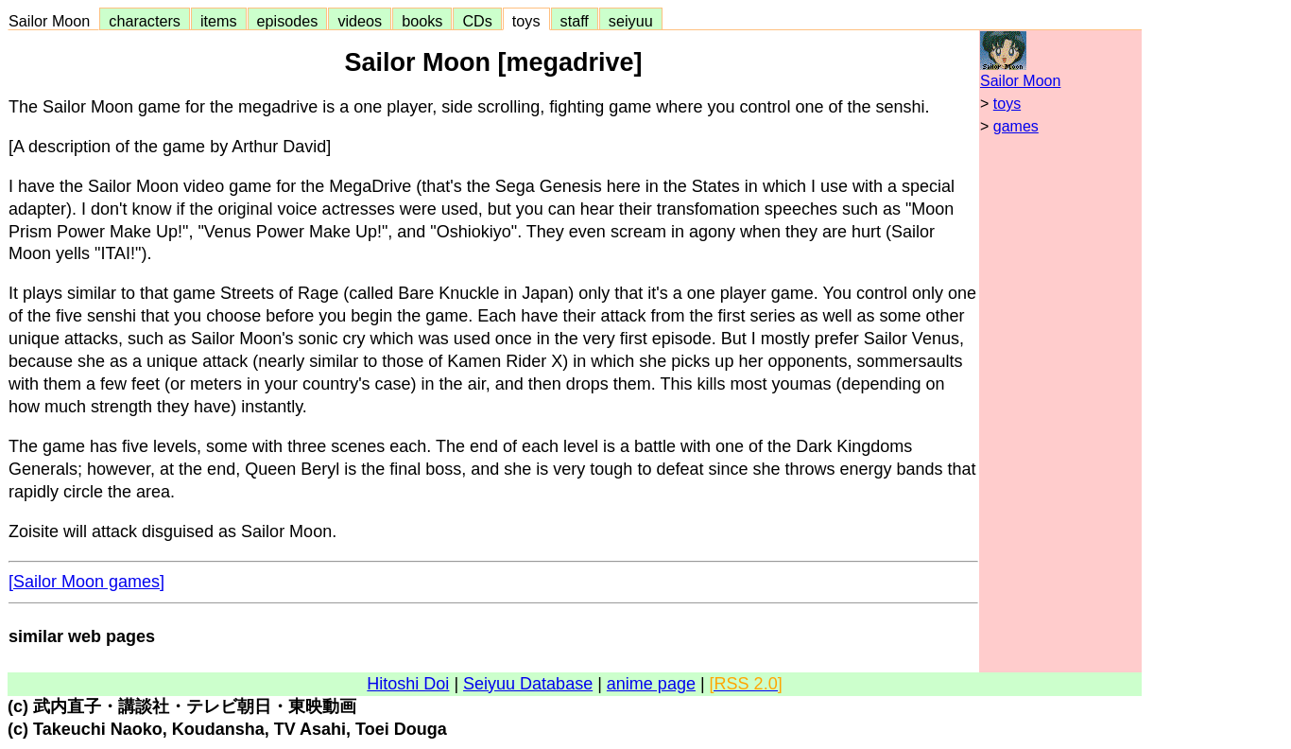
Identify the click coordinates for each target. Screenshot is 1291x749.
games (1016, 126)
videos (359, 20)
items (219, 20)
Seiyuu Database (528, 683)
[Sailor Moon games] (86, 581)
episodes (288, 20)
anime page (651, 683)
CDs (477, 20)
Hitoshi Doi (408, 683)
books (422, 20)
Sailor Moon (53, 20)
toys (526, 20)
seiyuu (631, 20)
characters (144, 20)
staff (574, 20)
